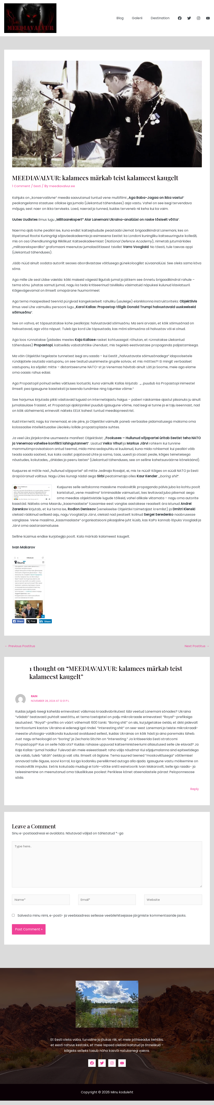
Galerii (139, 18)
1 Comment (21, 186)
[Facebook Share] (18, 621)
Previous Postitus (20, 646)
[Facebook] (180, 18)
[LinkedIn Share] (45, 621)
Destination (161, 18)
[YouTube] (208, 18)
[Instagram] (198, 18)
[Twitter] (189, 18)
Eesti (38, 186)
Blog (124, 18)
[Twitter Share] (31, 621)
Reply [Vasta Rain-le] (194, 789)
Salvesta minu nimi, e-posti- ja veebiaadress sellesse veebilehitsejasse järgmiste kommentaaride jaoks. (102, 919)
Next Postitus (196, 646)
